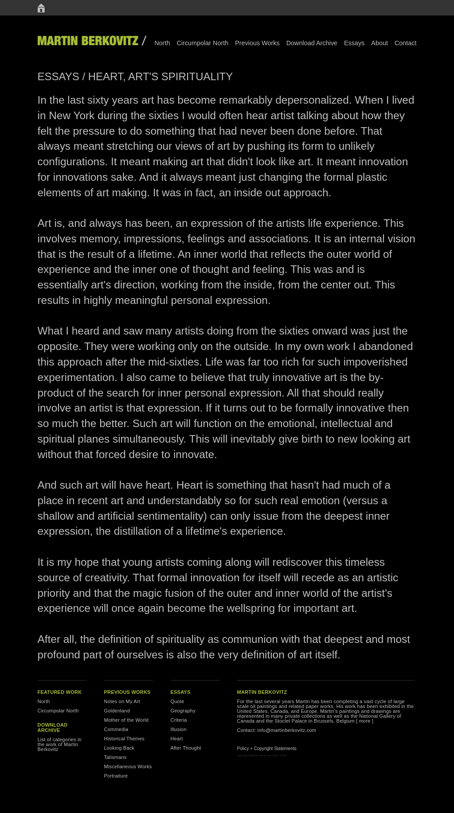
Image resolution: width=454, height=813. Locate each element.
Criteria (179, 720)
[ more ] (364, 721)
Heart (177, 738)
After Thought (186, 748)
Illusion (179, 729)
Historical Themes (124, 738)
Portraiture (116, 775)
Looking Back (119, 748)
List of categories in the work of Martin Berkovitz (60, 744)
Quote (177, 701)
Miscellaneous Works (128, 766)
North (162, 43)
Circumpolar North (202, 43)
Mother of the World (126, 720)
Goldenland (117, 710)
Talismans (115, 757)
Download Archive (311, 43)
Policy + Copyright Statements (267, 748)
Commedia (116, 729)
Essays (354, 43)
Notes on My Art (122, 701)
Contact (406, 43)
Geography (183, 710)
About (379, 43)
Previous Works (257, 43)
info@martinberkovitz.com (287, 730)
